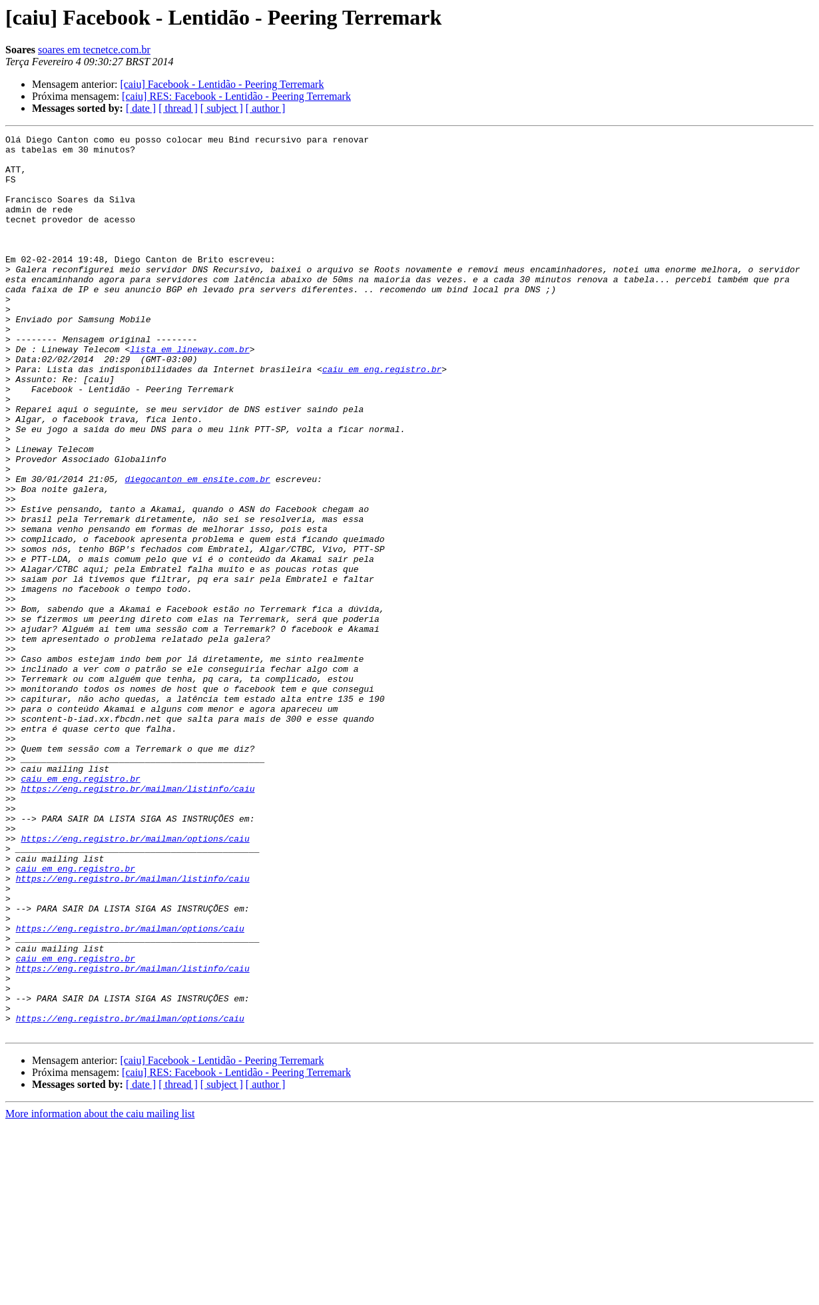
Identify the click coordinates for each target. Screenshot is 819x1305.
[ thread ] (178, 108)
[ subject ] (221, 108)
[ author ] (266, 108)
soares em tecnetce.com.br (94, 49)
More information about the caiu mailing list (99, 1293)
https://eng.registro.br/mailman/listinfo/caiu (137, 920)
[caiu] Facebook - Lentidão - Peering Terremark (222, 84)
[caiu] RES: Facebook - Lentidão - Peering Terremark (236, 96)
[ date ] (141, 108)
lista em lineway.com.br (189, 393)
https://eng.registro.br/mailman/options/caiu (135, 980)
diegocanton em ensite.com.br (197, 549)
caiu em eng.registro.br (381, 417)
